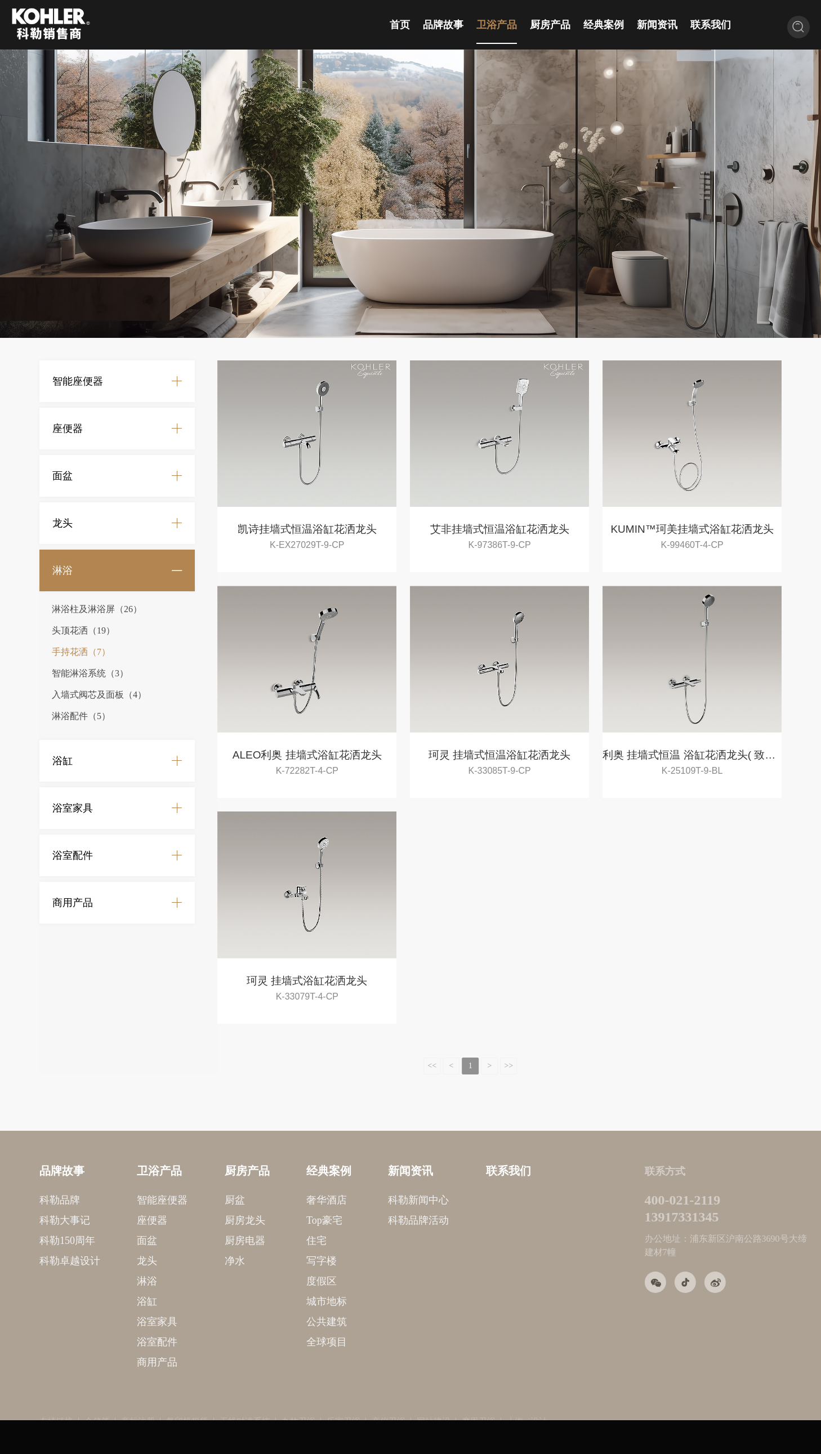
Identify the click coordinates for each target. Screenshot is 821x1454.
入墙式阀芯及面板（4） (99, 694)
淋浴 (62, 570)
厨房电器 (196, 1240)
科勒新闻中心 (370, 1200)
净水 (186, 1260)
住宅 (268, 1240)
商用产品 (72, 902)
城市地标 (278, 1301)
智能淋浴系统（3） (90, 673)
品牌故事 (443, 24)
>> (489, 1065)
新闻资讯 (657, 24)
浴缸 (62, 760)
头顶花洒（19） (83, 630)
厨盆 (186, 1200)
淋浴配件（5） (81, 716)
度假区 (273, 1281)
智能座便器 (77, 381)
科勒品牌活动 (370, 1220)
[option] (410, 194)
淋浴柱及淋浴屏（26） (97, 609)
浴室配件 (72, 855)
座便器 (67, 428)
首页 (400, 24)
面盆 (62, 475)
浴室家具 (72, 808)
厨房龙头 (196, 1220)
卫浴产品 (496, 24)
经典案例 (603, 24)
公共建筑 (278, 1321)
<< (413, 1065)
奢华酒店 (278, 1200)
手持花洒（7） (81, 652)
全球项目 (278, 1342)
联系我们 (710, 24)
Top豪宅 (276, 1220)
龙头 (62, 523)
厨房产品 (550, 24)
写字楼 (273, 1260)
